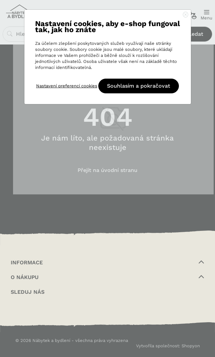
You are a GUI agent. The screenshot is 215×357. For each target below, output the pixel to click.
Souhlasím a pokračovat (138, 86)
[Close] (186, 15)
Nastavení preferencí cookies (66, 85)
